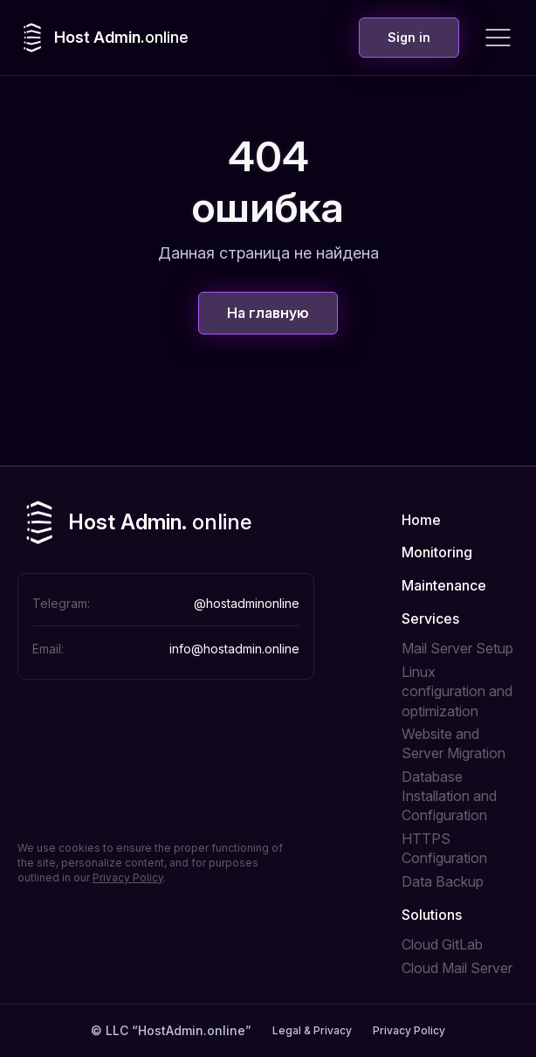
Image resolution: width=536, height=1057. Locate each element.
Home (421, 519)
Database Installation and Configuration (449, 796)
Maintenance (444, 585)
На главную (268, 312)
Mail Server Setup (457, 648)
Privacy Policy (128, 877)
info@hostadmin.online (234, 648)
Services (430, 618)
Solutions (432, 914)
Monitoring (437, 552)
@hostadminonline (246, 603)
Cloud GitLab (442, 944)
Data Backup (443, 881)
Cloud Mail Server (457, 968)
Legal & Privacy (312, 1030)
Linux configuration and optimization (457, 691)
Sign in (409, 37)
